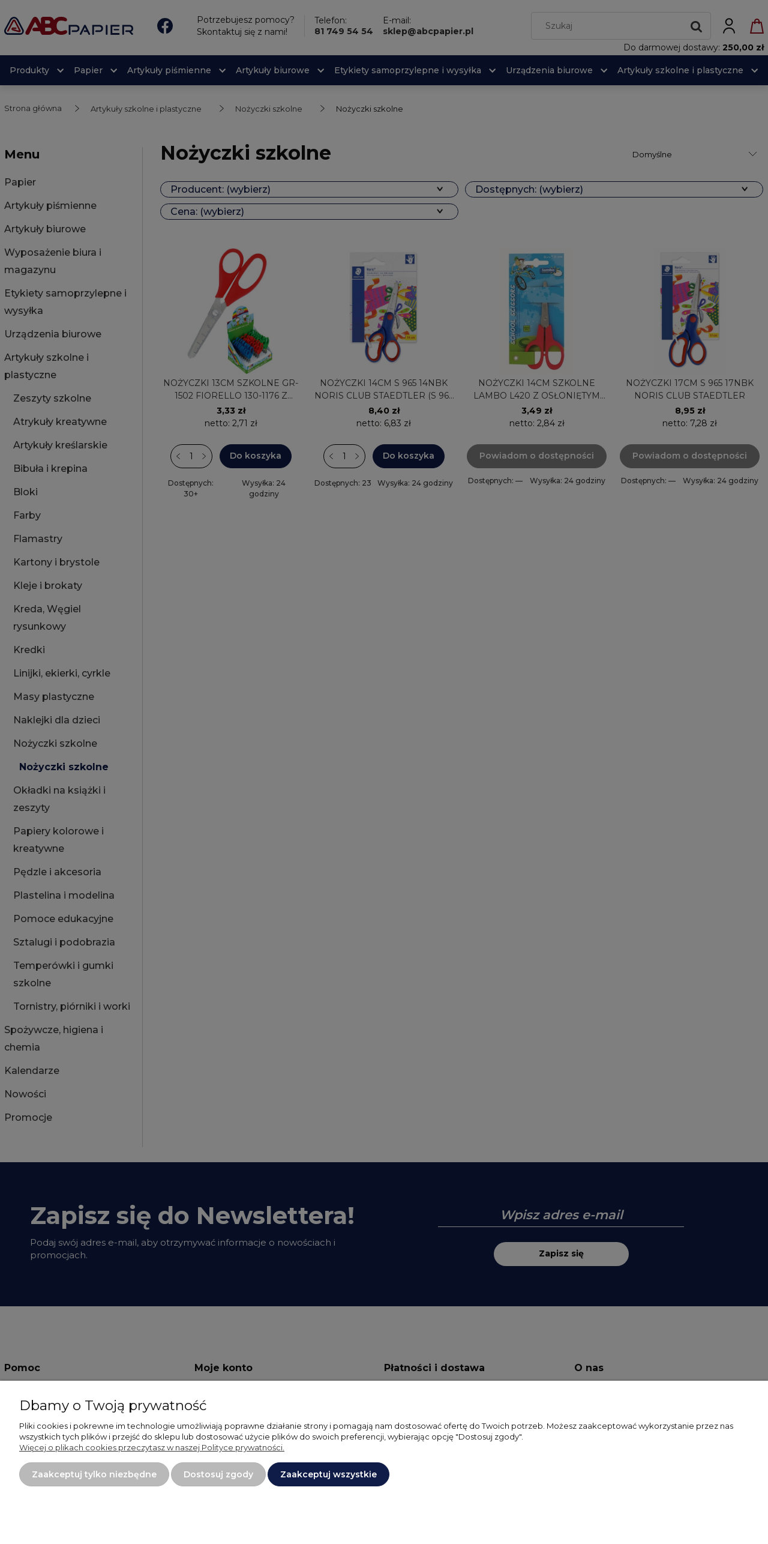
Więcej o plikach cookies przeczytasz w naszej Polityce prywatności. (151, 1447)
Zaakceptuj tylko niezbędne (94, 1474)
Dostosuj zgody (218, 1474)
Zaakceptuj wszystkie (328, 1474)
